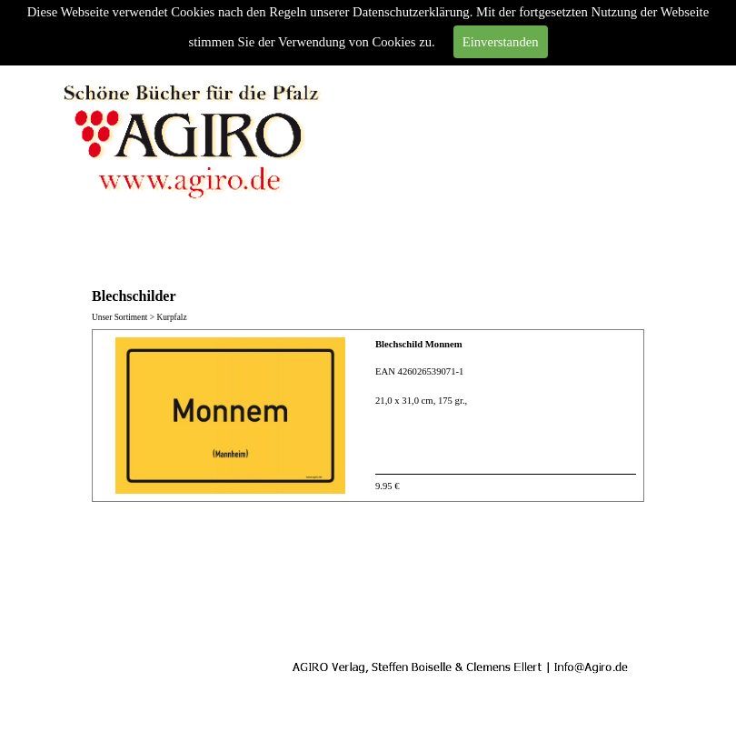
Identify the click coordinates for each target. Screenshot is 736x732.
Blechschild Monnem (418, 344)
